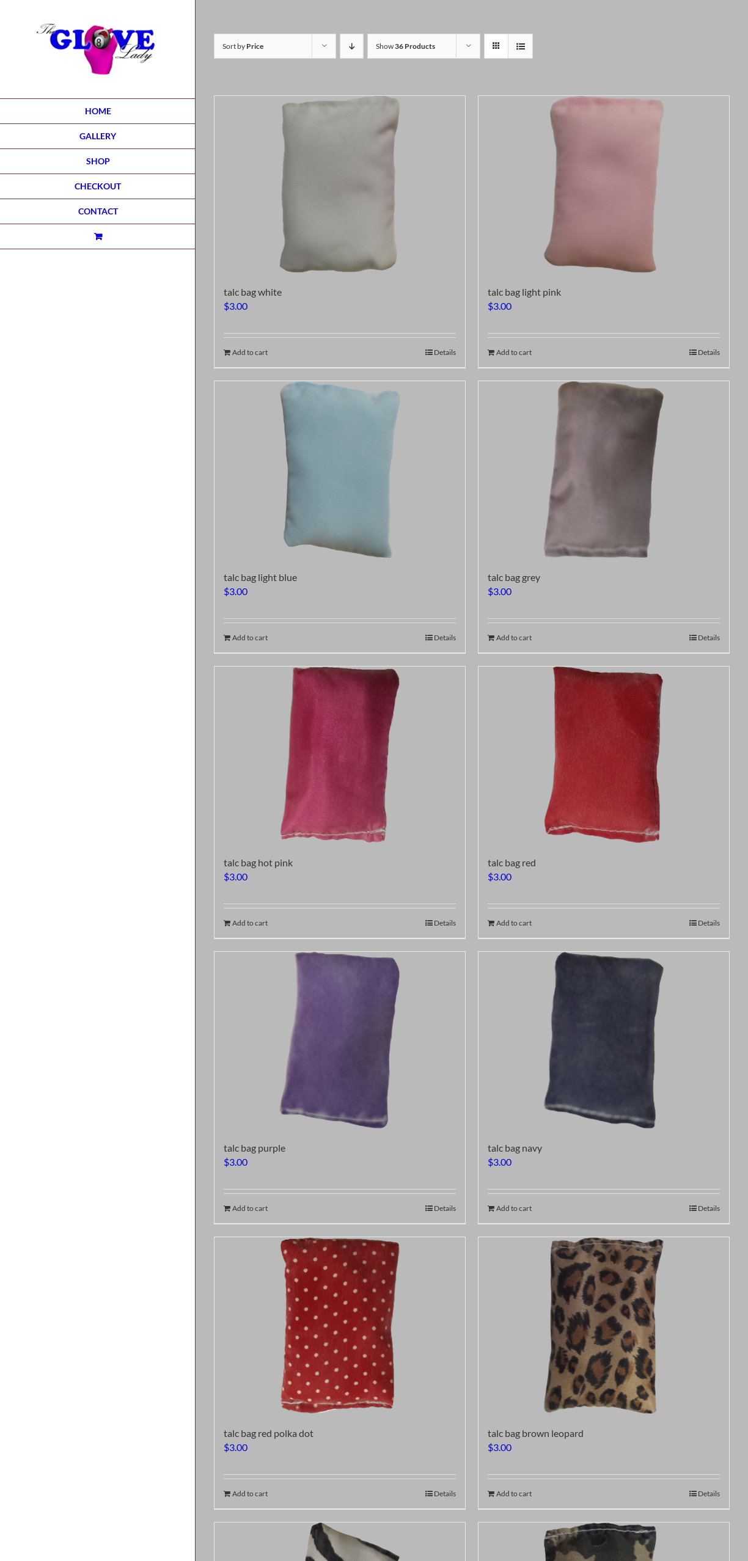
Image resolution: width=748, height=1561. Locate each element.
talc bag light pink (524, 292)
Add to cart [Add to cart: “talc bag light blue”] (250, 637)
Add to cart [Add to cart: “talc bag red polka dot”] (250, 1493)
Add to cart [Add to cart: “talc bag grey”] (514, 637)
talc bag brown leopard (536, 1433)
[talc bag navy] (604, 1040)
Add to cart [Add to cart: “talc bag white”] (250, 352)
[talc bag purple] (340, 1040)
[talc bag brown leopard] (604, 1325)
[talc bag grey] (604, 469)
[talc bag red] (604, 755)
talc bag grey (514, 577)
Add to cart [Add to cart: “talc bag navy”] (514, 1208)
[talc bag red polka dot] (340, 1325)
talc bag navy (515, 1147)
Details (445, 352)
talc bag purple (254, 1147)
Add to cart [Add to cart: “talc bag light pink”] (514, 352)
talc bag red (512, 862)
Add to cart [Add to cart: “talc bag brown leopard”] (514, 1493)
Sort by (242, 46)
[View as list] (520, 46)
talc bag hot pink (258, 862)
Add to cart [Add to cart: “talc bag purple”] (250, 1208)
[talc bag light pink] (604, 184)
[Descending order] (352, 46)
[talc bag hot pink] (340, 755)
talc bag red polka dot (269, 1433)
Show (405, 46)
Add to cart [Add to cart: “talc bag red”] (514, 922)
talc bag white (253, 292)
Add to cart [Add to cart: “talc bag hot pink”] (250, 922)
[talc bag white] (340, 184)
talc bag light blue (260, 577)
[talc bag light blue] (340, 469)
